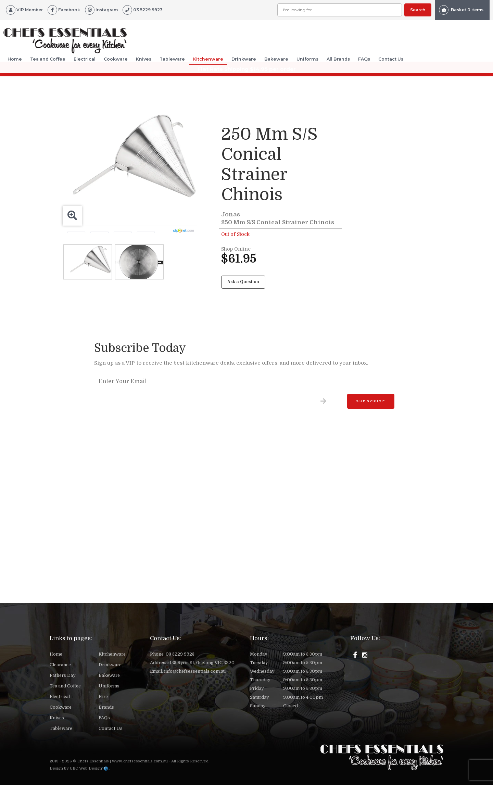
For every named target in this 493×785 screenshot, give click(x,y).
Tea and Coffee (47, 59)
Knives (143, 59)
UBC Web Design (86, 768)
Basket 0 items (461, 10)
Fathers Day (62, 675)
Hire (103, 696)
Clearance (60, 664)
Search (417, 9)
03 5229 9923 (180, 654)
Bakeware (276, 59)
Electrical (85, 59)
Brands (106, 707)
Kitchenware (208, 59)
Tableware (172, 59)
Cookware (116, 59)
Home (15, 59)
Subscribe (370, 401)
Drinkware (243, 59)
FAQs (364, 59)
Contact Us (390, 59)
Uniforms (307, 59)
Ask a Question (243, 281)
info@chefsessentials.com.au (195, 671)
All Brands (338, 59)
